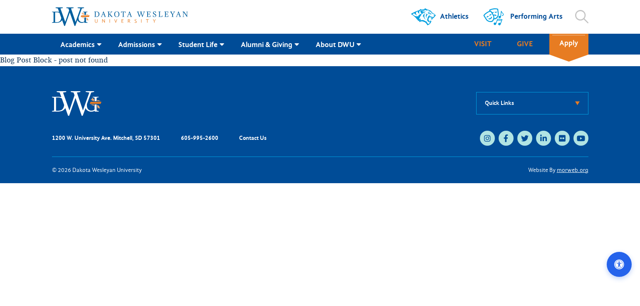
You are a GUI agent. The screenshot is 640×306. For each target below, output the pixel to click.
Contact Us (253, 138)
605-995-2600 (199, 138)
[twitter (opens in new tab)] (524, 138)
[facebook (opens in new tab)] (506, 138)
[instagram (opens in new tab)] (487, 138)
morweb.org (572, 170)
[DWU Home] (77, 102)
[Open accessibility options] (619, 264)
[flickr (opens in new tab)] (562, 138)
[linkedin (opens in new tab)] (543, 138)
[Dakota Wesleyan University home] (120, 16)
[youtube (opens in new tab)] (580, 138)
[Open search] (581, 16)
